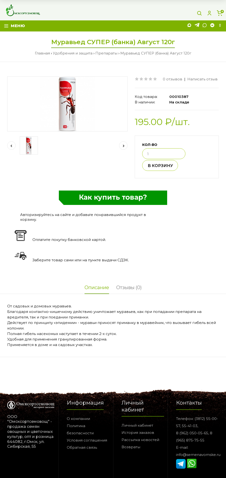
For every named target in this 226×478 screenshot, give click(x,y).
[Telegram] (197, 26)
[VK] (212, 26)
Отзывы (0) (129, 287)
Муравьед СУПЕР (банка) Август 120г (155, 53)
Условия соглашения (87, 440)
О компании (78, 418)
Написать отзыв (202, 79)
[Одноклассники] (220, 26)
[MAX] (189, 26)
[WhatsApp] (204, 26)
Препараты (106, 53)
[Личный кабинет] (209, 13)
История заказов (138, 432)
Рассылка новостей (140, 439)
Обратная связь (82, 447)
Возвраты (131, 447)
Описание (97, 287)
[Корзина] (219, 13)
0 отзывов (172, 79)
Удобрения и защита (72, 53)
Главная (42, 53)
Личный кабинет (137, 425)
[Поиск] (199, 13)
